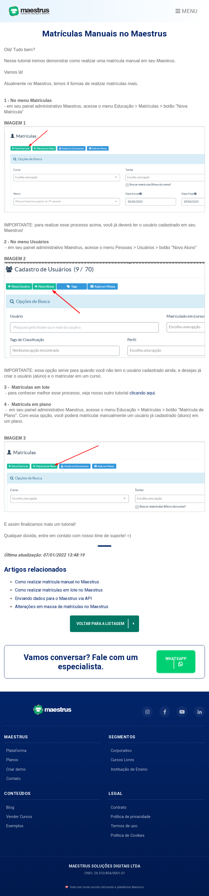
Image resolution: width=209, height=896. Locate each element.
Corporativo (121, 750)
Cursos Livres (122, 760)
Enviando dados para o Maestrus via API (53, 598)
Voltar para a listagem (105, 623)
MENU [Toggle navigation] (186, 11)
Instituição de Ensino (129, 769)
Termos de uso (124, 826)
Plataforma (16, 750)
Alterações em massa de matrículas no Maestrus (61, 606)
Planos (12, 760)
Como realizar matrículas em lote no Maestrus (59, 590)
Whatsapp (176, 663)
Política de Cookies (128, 835)
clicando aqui (142, 393)
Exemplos (14, 826)
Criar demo (16, 769)
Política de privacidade (130, 816)
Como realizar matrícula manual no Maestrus (57, 581)
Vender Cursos (19, 816)
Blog (10, 807)
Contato (13, 778)
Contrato (119, 807)
